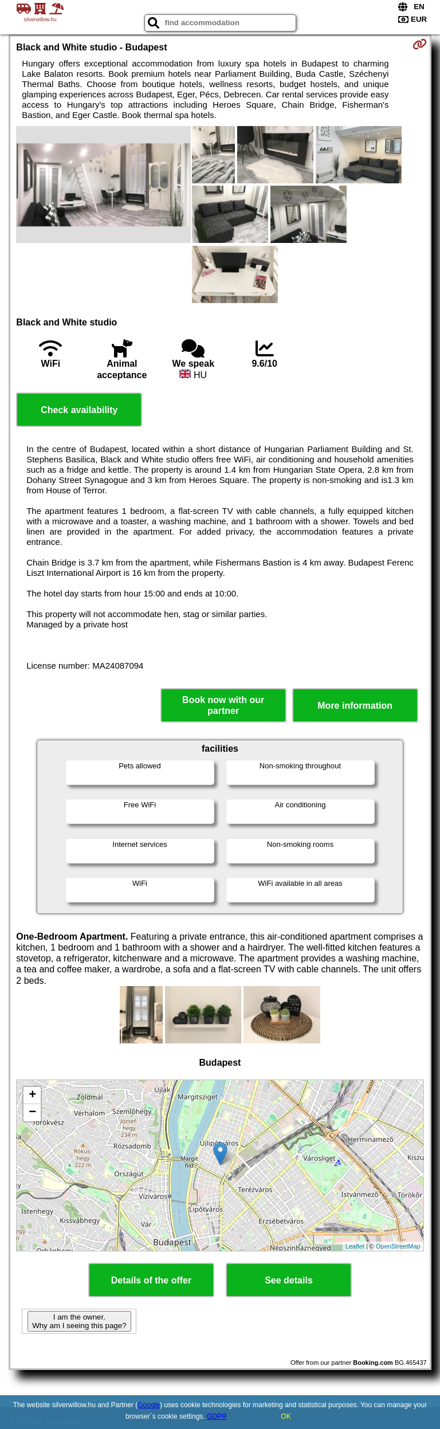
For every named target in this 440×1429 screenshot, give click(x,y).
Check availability (79, 410)
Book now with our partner (223, 705)
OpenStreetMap (398, 1246)
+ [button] (32, 1095)
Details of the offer (151, 1280)
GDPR (217, 1416)
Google (149, 1405)
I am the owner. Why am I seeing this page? (79, 1321)
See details (289, 1280)
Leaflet (354, 1246)
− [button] (32, 1112)
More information (354, 705)
